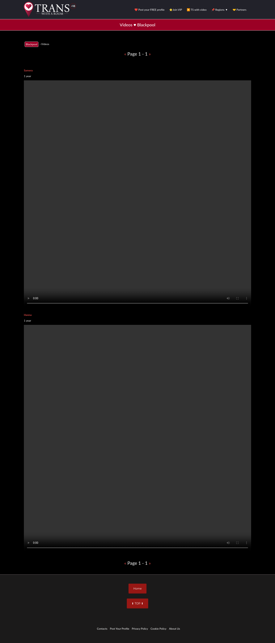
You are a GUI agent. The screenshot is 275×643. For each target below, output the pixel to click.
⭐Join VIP (175, 9)
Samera (28, 70)
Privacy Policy (140, 628)
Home (137, 588)
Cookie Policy (158, 628)
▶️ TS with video (196, 9)
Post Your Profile (119, 628)
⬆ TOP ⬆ (137, 603)
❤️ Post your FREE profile (149, 9)
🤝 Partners (239, 9)
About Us (174, 628)
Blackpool (31, 44)
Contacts (102, 628)
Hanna (28, 314)
